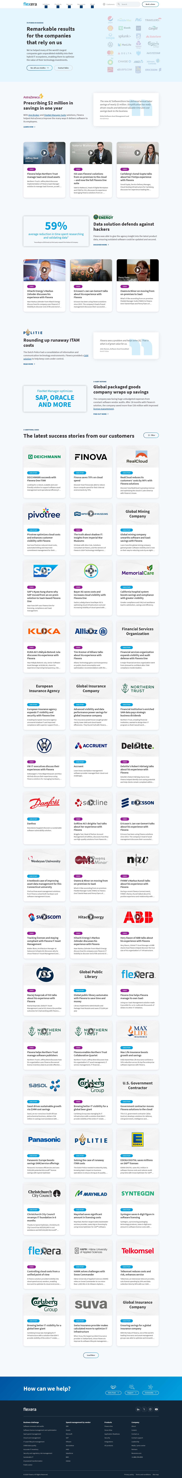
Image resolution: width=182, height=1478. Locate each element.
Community (149, 1393)
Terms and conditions (143, 1474)
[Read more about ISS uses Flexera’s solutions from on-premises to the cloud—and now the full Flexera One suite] (91, 170)
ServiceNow (70, 1445)
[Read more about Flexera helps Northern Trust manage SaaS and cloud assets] (44, 166)
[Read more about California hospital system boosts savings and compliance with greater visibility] (138, 585)
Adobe (68, 1461)
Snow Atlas (108, 1430)
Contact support (137, 1438)
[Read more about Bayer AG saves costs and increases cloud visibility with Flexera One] (91, 586)
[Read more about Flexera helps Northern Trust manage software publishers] (44, 1045)
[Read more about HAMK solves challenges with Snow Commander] (91, 1264)
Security (107, 1438)
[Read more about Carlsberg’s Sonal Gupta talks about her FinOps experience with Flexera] (138, 168)
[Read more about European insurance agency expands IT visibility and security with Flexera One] (44, 703)
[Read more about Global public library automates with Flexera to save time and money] (91, 989)
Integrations (108, 1442)
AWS (67, 1449)
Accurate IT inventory (30, 1449)
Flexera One (108, 1426)
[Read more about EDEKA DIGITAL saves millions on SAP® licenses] (138, 1153)
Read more (28, 364)
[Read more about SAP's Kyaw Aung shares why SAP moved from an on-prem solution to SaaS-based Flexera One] (44, 588)
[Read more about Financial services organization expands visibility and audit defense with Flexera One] (138, 646)
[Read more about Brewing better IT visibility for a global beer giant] (91, 1099)
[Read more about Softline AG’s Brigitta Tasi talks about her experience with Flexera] (91, 818)
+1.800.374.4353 (137, 1457)
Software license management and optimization (40, 1430)
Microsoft (69, 1434)
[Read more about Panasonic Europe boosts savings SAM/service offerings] (44, 1153)
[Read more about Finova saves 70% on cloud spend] (91, 470)
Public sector (27, 1465)
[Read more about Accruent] (91, 758)
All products (108, 1445)
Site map (156, 1474)
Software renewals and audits (33, 1426)
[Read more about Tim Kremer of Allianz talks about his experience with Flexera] (91, 646)
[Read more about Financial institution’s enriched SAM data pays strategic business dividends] (138, 703)
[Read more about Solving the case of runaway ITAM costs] (91, 1153)
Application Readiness (112, 1434)
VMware (68, 1442)
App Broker (33, 114)
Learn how (28, 127)
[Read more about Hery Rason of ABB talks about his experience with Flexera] (138, 930)
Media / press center (138, 1445)
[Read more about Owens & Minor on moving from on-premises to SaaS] (138, 284)
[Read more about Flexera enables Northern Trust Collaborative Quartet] (91, 1045)
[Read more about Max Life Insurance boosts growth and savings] (138, 1045)
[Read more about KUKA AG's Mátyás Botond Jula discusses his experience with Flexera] (44, 646)
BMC (67, 1457)
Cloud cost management (32, 1438)
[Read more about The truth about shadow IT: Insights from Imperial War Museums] (91, 529)
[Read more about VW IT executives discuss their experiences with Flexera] (44, 759)
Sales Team (112, 1393)
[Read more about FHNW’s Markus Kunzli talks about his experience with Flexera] (138, 875)
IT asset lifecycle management (33, 1442)
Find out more (100, 414)
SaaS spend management (32, 1434)
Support (130, 1393)
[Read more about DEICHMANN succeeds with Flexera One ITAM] (44, 470)
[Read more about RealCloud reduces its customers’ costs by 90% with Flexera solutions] (138, 472)
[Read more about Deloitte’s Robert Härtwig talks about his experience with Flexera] (138, 761)
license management (103, 408)
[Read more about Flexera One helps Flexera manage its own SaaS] (138, 988)
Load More (91, 1355)
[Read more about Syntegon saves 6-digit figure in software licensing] (138, 1207)
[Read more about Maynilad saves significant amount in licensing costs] (91, 1207)
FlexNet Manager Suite (55, 114)
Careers (134, 1430)
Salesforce (69, 1453)
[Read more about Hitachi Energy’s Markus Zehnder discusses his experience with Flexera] (44, 285)
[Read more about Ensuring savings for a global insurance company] (138, 1318)
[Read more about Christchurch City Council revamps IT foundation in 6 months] (44, 1208)
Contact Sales (63, 68)
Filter (151, 435)
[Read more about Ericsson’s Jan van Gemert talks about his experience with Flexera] (91, 285)
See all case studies (38, 68)
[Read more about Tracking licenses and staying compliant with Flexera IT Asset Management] (44, 932)
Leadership (135, 1442)
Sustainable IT (28, 1457)
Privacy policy (129, 1474)
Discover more (100, 244)
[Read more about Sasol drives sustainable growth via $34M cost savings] (44, 1099)
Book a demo (150, 4)
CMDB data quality (29, 1445)
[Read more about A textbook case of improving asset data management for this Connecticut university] (44, 875)
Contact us (135, 1434)
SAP (67, 1438)
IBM (67, 1426)
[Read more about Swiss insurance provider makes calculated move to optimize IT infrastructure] (91, 1320)
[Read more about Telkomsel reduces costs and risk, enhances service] (138, 1264)
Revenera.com (136, 1453)
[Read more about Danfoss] (44, 813)
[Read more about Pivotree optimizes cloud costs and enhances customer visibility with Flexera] (44, 529)
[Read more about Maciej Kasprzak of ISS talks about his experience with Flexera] (44, 989)
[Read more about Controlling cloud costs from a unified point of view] (44, 1264)
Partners (134, 1449)
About (134, 1426)
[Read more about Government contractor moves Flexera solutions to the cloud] (138, 1099)
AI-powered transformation (32, 1461)
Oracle (68, 1430)
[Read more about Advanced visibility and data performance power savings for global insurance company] (91, 703)
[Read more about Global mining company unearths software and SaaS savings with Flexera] (138, 529)
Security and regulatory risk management (37, 1453)
